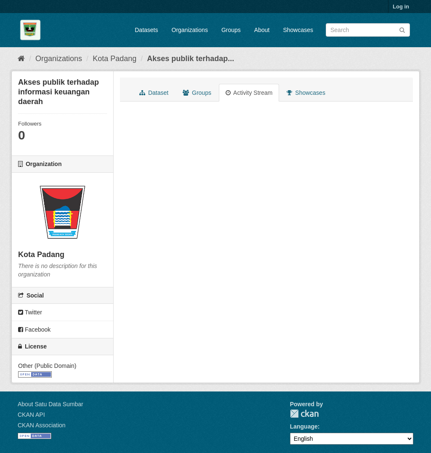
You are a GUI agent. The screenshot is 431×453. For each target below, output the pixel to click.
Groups (231, 30)
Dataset (153, 92)
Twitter (30, 312)
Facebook (34, 329)
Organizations (190, 30)
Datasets (146, 30)
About (262, 30)
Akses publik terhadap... (190, 58)
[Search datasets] (368, 30)
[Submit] (402, 29)
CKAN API (31, 414)
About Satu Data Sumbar (50, 404)
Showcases (298, 30)
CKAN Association (42, 425)
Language (304, 426)
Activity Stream (249, 92)
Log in (401, 6)
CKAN (304, 413)
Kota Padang (114, 58)
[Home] (21, 58)
